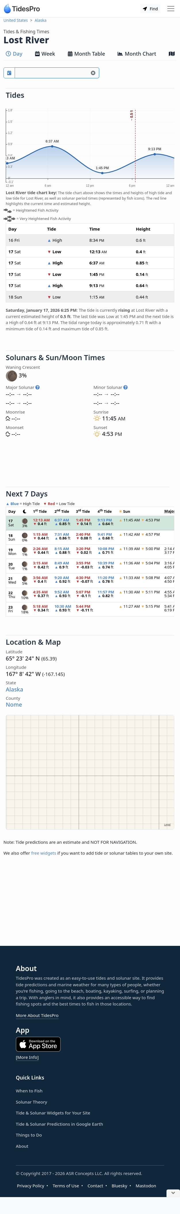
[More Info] (27, 1057)
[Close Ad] (173, 1193)
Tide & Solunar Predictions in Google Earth (59, 1124)
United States (15, 20)
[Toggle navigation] (171, 8)
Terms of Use (66, 1185)
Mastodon (146, 1185)
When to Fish (29, 1091)
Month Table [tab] (86, 53)
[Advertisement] (90, 463)
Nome (14, 704)
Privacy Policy (30, 1185)
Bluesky (119, 1185)
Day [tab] (14, 53)
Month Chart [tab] (137, 53)
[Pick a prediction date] (9, 72)
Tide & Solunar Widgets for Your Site (53, 1113)
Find (150, 8)
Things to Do (29, 1135)
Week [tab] (45, 53)
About (22, 1146)
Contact (95, 1185)
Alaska (41, 20)
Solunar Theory (31, 1102)
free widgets (43, 853)
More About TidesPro (37, 1015)
